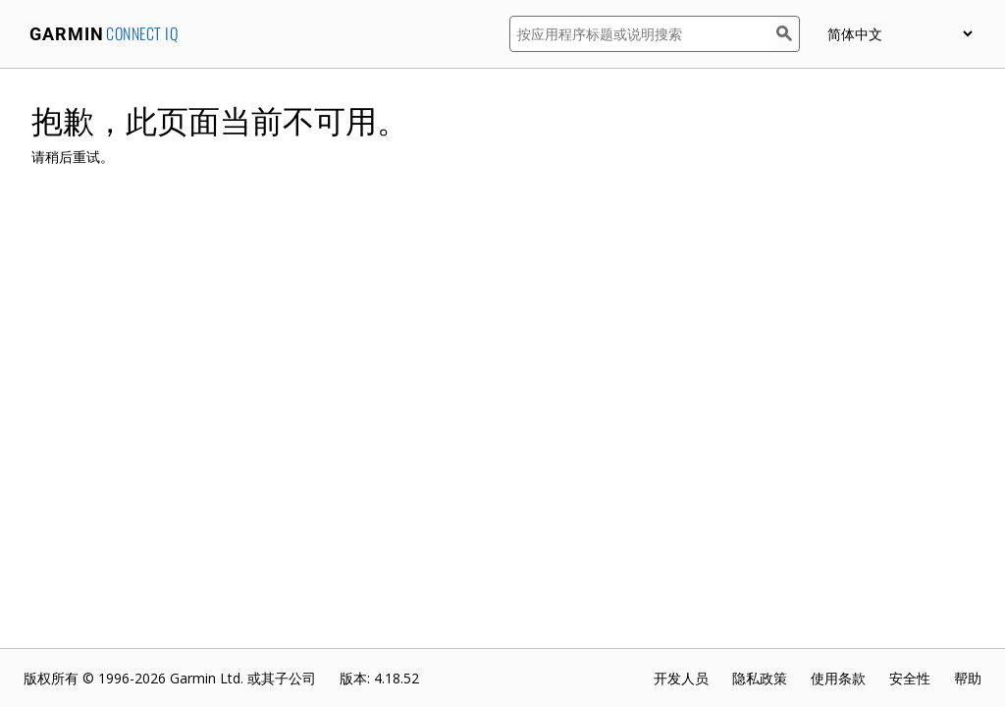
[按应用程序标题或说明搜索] (642, 34)
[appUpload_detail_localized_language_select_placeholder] (899, 34)
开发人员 (681, 678)
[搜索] (788, 34)
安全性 (909, 678)
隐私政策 (759, 678)
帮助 (967, 678)
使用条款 (838, 678)
